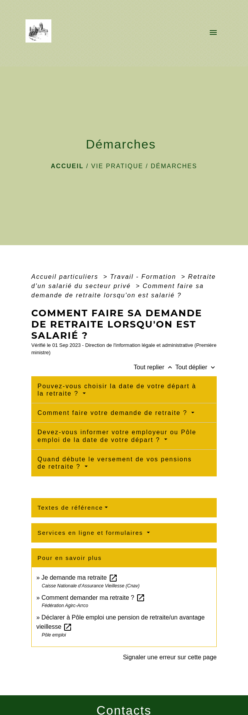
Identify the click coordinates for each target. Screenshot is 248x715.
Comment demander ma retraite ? (93, 597)
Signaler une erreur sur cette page (170, 657)
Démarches (174, 166)
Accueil (67, 166)
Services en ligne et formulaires (91, 532)
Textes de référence (70, 507)
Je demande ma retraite (79, 577)
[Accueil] (40, 33)
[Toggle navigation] (213, 33)
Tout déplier (196, 367)
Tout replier (154, 367)
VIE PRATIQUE (117, 166)
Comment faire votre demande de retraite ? (113, 413)
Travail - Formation (144, 276)
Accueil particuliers (66, 276)
